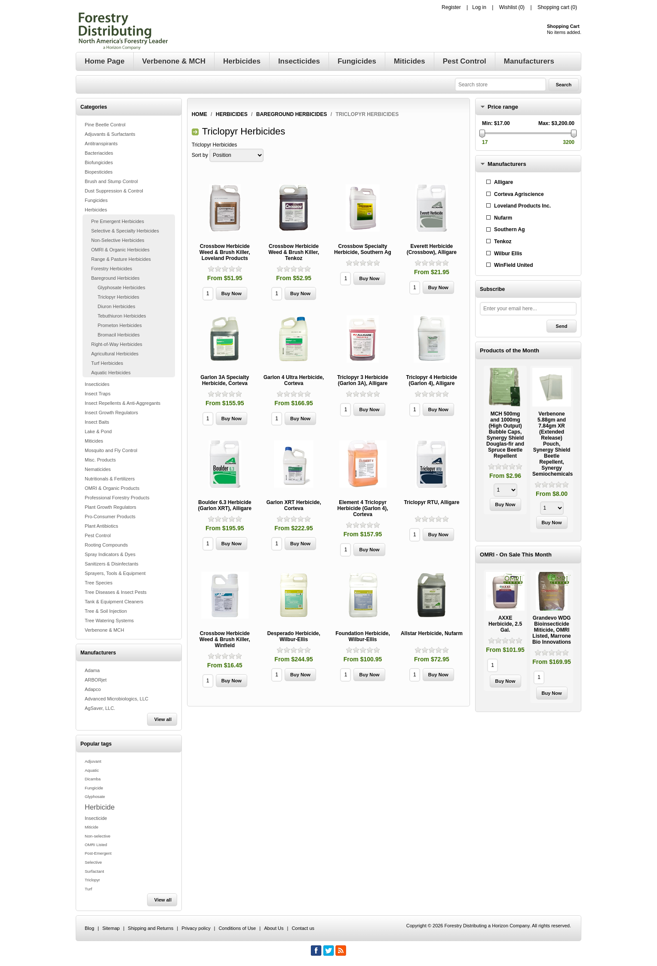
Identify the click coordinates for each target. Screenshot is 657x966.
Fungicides (96, 200)
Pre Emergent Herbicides (117, 221)
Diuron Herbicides (116, 306)
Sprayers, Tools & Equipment (115, 573)
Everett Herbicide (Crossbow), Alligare (432, 249)
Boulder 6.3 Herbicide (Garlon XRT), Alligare (225, 505)
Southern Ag (509, 229)
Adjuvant (93, 761)
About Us (273, 928)
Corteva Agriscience (519, 194)
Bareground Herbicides (115, 278)
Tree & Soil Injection (106, 611)
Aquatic (92, 770)
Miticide (91, 827)
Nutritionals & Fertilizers (110, 478)
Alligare (503, 182)
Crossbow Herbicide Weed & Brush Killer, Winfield (225, 639)
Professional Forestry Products (117, 497)
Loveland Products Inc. (522, 206)
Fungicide (94, 788)
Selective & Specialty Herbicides (125, 230)
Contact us (303, 928)
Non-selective (98, 836)
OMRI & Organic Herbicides (120, 249)
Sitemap (111, 928)
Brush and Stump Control (111, 181)
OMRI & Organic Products (112, 488)
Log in (479, 7)
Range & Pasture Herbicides (121, 259)
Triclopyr (92, 880)
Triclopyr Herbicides (118, 297)
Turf (88, 889)
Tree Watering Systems (109, 620)
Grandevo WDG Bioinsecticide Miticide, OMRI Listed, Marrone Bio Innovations (551, 630)
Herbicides (96, 209)
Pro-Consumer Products (110, 516)
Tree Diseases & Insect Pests (116, 592)
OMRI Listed (96, 845)
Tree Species (98, 582)
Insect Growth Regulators (111, 412)
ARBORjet (96, 679)
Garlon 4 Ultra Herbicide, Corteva (294, 380)
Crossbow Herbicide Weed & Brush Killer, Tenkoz (293, 252)
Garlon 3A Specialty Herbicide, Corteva (224, 380)
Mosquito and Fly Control (111, 450)
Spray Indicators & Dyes (110, 554)
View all (163, 719)
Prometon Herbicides (120, 325)
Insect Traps (98, 393)
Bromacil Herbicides (119, 334)
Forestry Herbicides (111, 268)
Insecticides (97, 384)
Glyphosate (95, 797)
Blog (89, 928)
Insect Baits (97, 422)
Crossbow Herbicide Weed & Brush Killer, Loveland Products (225, 252)
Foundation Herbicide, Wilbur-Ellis (362, 636)
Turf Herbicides (107, 363)
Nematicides (98, 469)
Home (199, 114)
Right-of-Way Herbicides (116, 344)
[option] (505, 441)
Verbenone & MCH (104, 630)
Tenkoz (502, 241)
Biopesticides (99, 171)
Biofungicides (99, 162)
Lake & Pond (98, 431)
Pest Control (98, 535)
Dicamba (93, 779)
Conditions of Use (237, 928)
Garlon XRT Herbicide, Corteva (293, 505)
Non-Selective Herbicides (117, 240)
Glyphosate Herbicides (121, 287)
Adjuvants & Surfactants (110, 134)
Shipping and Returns (150, 928)
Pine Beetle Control (105, 124)
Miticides (94, 440)
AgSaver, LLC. (100, 708)
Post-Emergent (98, 853)
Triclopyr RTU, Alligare (431, 502)
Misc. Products (100, 459)
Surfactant (94, 871)
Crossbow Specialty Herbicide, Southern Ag (362, 249)
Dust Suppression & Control (114, 190)
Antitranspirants (101, 143)
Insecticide (96, 818)
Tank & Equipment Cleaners (114, 601)
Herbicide (100, 807)
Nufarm (503, 218)
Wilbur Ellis (508, 254)
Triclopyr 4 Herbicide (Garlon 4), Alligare (431, 380)
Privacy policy (195, 928)
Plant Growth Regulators (110, 507)
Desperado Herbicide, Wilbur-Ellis (293, 636)
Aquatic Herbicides (111, 372)
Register (451, 7)
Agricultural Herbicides (114, 353)
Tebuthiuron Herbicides (122, 315)
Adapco (93, 689)
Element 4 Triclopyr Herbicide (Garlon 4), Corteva (362, 508)
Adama (92, 670)
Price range (503, 107)
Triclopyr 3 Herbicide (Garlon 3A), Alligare (362, 380)
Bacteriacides (99, 153)
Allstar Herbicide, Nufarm (432, 633)
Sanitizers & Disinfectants (111, 563)
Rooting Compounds (106, 544)
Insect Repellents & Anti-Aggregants (122, 403)
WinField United (513, 265)
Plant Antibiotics (101, 526)
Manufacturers (507, 164)
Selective (93, 862)
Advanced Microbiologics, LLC (116, 698)
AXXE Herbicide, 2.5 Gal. (505, 624)
